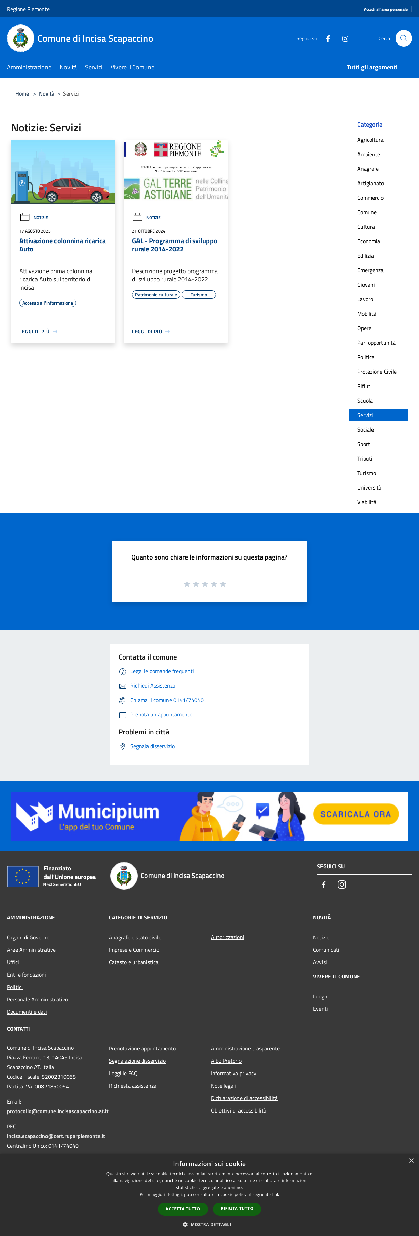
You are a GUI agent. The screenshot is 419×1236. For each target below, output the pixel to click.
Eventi (320, 1009)
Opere (364, 328)
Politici (15, 987)
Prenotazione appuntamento (142, 1048)
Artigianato (370, 183)
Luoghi (321, 996)
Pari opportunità (376, 342)
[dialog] (209, 1195)
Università (369, 487)
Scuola (365, 400)
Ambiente (368, 154)
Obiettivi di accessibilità (238, 1110)
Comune (367, 212)
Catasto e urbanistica (134, 962)
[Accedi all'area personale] (386, 9)
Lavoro (365, 299)
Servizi (365, 415)
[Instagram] (342, 38)
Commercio (370, 198)
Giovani (366, 284)
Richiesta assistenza (132, 1085)
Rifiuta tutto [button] (237, 1209)
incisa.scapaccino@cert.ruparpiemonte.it (56, 1136)
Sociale (365, 429)
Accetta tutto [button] (183, 1209)
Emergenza (370, 270)
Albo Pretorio (226, 1061)
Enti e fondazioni (26, 974)
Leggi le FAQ (123, 1073)
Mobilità (366, 313)
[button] (209, 1224)
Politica (366, 357)
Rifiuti (364, 386)
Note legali (223, 1085)
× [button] (411, 1161)
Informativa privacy (233, 1073)
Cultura (366, 227)
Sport (363, 444)
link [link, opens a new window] (275, 1194)
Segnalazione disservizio (137, 1061)
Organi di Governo (28, 937)
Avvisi (320, 962)
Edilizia (365, 255)
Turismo (366, 473)
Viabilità (366, 502)
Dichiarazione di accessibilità (244, 1098)
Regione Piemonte (28, 9)
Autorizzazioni (227, 937)
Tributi (364, 458)
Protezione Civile (377, 371)
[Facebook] (325, 38)
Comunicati (326, 950)
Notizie (33, 217)
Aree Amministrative (31, 950)
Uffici (13, 962)
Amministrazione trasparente (245, 1048)
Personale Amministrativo (37, 999)
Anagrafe (368, 169)
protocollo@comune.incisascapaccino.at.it (58, 1111)
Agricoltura (370, 140)
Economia (368, 241)
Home (22, 93)
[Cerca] (404, 38)
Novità (46, 93)
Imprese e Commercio (134, 950)
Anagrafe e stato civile (135, 937)
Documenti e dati (27, 1012)
